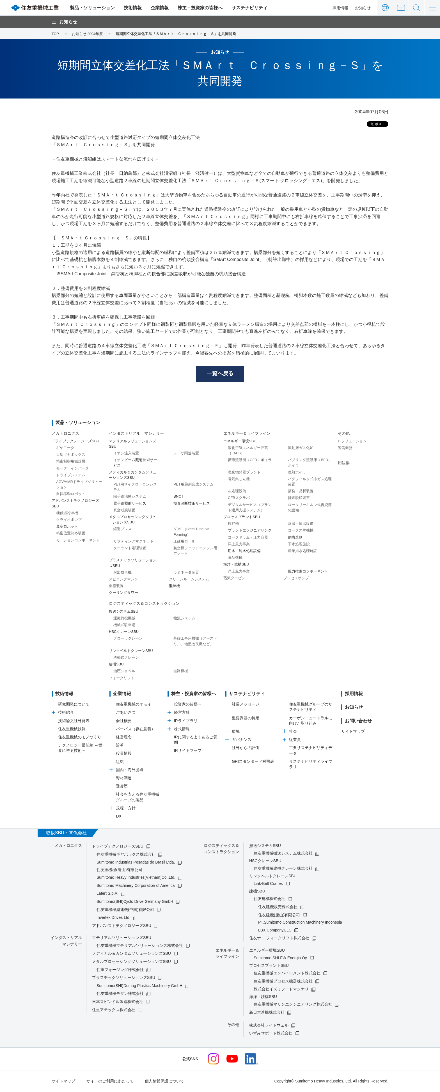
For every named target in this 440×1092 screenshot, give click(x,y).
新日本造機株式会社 (267, 1013)
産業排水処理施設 (302, 551)
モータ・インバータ (72, 468)
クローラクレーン (128, 639)
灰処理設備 (237, 491)
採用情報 (340, 8)
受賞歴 (122, 786)
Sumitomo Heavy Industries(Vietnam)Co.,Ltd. (136, 878)
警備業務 (345, 448)
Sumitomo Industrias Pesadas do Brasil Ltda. (136, 862)
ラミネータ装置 (186, 573)
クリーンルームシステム (189, 579)
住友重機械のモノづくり (79, 737)
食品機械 (235, 558)
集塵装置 (116, 586)
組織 (120, 762)
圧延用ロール (184, 541)
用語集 (344, 463)
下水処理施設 (299, 544)
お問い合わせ (401, 7)
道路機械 (180, 671)
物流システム (184, 618)
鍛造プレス (122, 529)
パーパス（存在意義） (135, 729)
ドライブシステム (70, 475)
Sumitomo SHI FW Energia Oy (280, 958)
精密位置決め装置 (70, 534)
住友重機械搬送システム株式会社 (283, 853)
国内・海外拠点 (129, 770)
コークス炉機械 (300, 531)
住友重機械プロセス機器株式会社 (283, 981)
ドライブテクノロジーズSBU (117, 846)
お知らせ (363, 8)
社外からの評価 (245, 748)
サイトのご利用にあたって (110, 1081)
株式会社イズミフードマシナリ (281, 989)
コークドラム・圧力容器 (248, 537)
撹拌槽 (233, 524)
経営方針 (182, 713)
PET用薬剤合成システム (193, 485)
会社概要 (124, 721)
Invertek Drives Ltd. (113, 918)
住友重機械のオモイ (133, 704)
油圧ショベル (124, 671)
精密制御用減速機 (70, 462)
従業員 (295, 740)
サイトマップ (353, 732)
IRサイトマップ (187, 751)
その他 (344, 433)
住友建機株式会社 (269, 899)
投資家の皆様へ (187, 704)
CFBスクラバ (239, 498)
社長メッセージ (245, 704)
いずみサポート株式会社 (270, 1033)
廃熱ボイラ (297, 472)
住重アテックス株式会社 (113, 1010)
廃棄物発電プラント (244, 472)
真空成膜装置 (124, 510)
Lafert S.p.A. (107, 894)
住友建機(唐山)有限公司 (279, 915)
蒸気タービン (234, 578)
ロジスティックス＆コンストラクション (144, 604)
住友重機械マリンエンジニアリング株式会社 (293, 1004)
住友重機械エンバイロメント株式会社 (287, 973)
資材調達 (124, 778)
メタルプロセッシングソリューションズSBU (131, 962)
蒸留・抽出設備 (300, 524)
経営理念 (124, 737)
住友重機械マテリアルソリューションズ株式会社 (140, 946)
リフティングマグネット (133, 541)
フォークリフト (121, 678)
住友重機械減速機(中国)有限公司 (125, 910)
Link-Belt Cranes (268, 884)
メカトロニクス (65, 433)
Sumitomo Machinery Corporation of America (136, 885)
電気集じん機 (239, 479)
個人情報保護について (164, 1081)
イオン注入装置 (126, 454)
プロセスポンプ (296, 578)
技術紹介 (66, 713)
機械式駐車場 (124, 625)
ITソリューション (352, 441)
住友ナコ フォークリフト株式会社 (279, 938)
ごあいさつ (126, 713)
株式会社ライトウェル (268, 1025)
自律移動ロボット (70, 494)
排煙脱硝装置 (299, 498)
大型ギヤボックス (70, 455)
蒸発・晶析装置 (300, 491)
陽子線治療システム (129, 497)
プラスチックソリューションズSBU (123, 978)
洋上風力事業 (239, 544)
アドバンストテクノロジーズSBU (121, 926)
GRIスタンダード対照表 (253, 761)
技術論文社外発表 (74, 721)
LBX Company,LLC (275, 930)
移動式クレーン (126, 658)
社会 (293, 732)
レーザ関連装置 (186, 454)
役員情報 (124, 754)
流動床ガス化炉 (300, 448)
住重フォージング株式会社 (120, 970)
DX (118, 816)
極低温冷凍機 (67, 513)
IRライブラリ (186, 721)
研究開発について (74, 704)
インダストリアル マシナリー (136, 433)
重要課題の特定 (245, 718)
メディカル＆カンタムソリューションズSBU (131, 954)
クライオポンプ (69, 520)
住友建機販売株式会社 (277, 907)
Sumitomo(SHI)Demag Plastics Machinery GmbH (139, 986)
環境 (236, 732)
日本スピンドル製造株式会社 (117, 1002)
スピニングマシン (123, 579)
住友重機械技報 (72, 729)
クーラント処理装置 (129, 548)
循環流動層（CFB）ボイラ (250, 460)
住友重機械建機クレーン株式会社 (283, 869)
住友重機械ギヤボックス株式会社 (126, 854)
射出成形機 (122, 573)
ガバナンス (241, 740)
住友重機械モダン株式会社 (120, 994)
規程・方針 (126, 808)
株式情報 (182, 729)
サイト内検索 (416, 7)
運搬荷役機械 (124, 618)
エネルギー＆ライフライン (247, 433)
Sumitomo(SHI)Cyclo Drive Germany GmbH (135, 902)
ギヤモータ (65, 448)
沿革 (120, 745)
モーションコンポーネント (78, 540)
